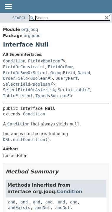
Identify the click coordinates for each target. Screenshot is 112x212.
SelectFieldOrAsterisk (29, 89)
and (11, 202)
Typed (41, 95)
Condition (14, 61)
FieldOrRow (60, 66)
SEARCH (19, 18)
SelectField (16, 84)
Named (84, 72)
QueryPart (66, 78)
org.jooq (29, 29)
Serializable (73, 89)
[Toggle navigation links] (8, 7)
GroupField (62, 72)
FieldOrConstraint (24, 66)
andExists (19, 207)
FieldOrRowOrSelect (25, 72)
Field (34, 61)
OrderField (15, 78)
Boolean (51, 61)
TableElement (18, 95)
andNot (42, 207)
